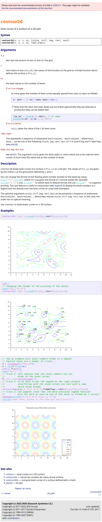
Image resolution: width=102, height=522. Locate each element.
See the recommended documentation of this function (27, 8)
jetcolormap (25, 379)
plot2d (17, 119)
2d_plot (51, 493)
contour (10, 474)
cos (9, 366)
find (28, 116)
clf (4, 284)
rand (30, 216)
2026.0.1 (57, 5)
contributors (13, 518)
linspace (12, 364)
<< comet (5, 493)
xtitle (6, 399)
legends (58, 185)
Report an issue (23, 488)
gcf (16, 369)
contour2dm (12, 480)
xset (3, 180)
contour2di (11, 477)
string (18, 180)
